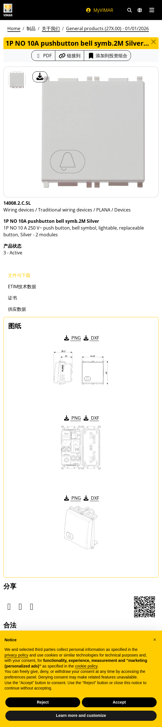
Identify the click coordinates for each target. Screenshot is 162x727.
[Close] (153, 41)
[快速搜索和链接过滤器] (129, 10)
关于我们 (51, 28)
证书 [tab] (12, 298)
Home (13, 28)
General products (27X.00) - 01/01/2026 (107, 28)
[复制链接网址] (69, 55)
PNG (72, 338)
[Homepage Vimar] (7, 10)
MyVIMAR (99, 10)
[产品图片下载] (39, 76)
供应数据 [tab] (17, 309)
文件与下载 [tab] (19, 275)
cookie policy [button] (86, 666)
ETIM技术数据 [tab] (22, 286)
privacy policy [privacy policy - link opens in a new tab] (16, 655)
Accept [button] (119, 702)
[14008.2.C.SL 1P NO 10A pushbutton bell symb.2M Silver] (17, 80)
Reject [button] (43, 702)
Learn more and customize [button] (81, 715)
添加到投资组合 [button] (107, 55)
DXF (91, 338)
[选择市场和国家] (140, 10)
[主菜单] (152, 10)
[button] (154, 639)
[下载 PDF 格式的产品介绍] (43, 55)
